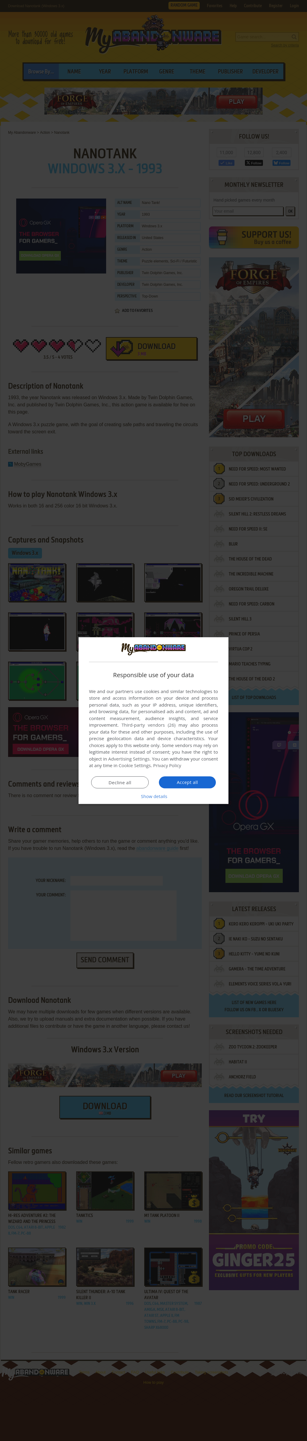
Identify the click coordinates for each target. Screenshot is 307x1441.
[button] (153, 796)
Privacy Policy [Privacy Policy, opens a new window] (167, 765)
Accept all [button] (187, 782)
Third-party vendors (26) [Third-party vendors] (148, 725)
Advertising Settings (129, 759)
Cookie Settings (135, 765)
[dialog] (153, 720)
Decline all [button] (120, 782)
